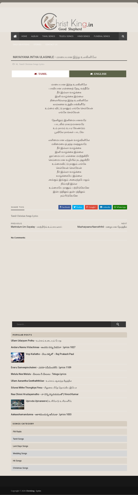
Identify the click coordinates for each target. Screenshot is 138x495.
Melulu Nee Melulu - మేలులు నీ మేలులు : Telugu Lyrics (38, 374)
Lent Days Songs (20, 446)
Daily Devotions (21, 44)
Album (34, 36)
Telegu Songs (66, 36)
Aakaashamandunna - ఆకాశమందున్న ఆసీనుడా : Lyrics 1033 (41, 414)
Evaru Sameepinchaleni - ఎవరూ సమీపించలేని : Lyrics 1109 (41, 367)
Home (24, 36)
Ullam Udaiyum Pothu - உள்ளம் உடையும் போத (36, 340)
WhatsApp (120, 207)
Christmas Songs (20, 468)
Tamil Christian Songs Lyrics (31, 64)
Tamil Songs (48, 36)
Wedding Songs (20, 453)
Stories (37, 44)
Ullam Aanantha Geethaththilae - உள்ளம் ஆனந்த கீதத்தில (41, 381)
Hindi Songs (83, 36)
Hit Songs (17, 461)
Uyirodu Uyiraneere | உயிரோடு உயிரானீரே (49, 401)
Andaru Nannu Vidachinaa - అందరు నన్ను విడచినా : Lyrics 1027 (43, 347)
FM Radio (17, 431)
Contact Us (51, 44)
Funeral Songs (102, 36)
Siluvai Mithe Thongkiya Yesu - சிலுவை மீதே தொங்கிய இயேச (44, 387)
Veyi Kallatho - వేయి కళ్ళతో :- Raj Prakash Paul (50, 354)
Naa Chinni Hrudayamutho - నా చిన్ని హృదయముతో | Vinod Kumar (45, 394)
